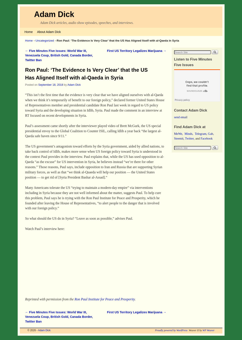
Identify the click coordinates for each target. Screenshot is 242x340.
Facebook (207, 138)
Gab (210, 133)
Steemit (179, 138)
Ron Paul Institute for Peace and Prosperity (105, 299)
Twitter (189, 138)
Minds (188, 133)
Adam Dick (54, 14)
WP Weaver (209, 330)
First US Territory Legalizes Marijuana (136, 51)
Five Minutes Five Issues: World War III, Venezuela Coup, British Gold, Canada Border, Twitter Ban (59, 55)
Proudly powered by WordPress (171, 330)
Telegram (200, 133)
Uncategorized (45, 40)
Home (29, 32)
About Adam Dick (49, 32)
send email (180, 117)
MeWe (178, 133)
